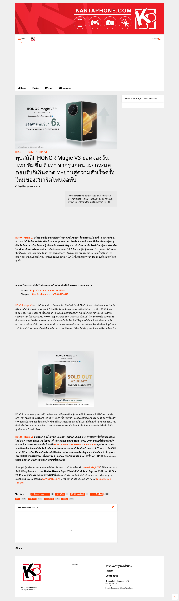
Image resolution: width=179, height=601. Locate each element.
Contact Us (65, 88)
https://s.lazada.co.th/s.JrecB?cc (47, 290)
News (49, 88)
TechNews (30, 152)
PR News (43, 152)
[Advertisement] (89, 64)
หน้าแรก (75, 565)
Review (35, 88)
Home (22, 88)
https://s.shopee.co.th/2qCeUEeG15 (49, 294)
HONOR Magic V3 (24, 237)
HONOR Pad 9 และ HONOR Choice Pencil (75, 444)
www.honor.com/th (51, 479)
